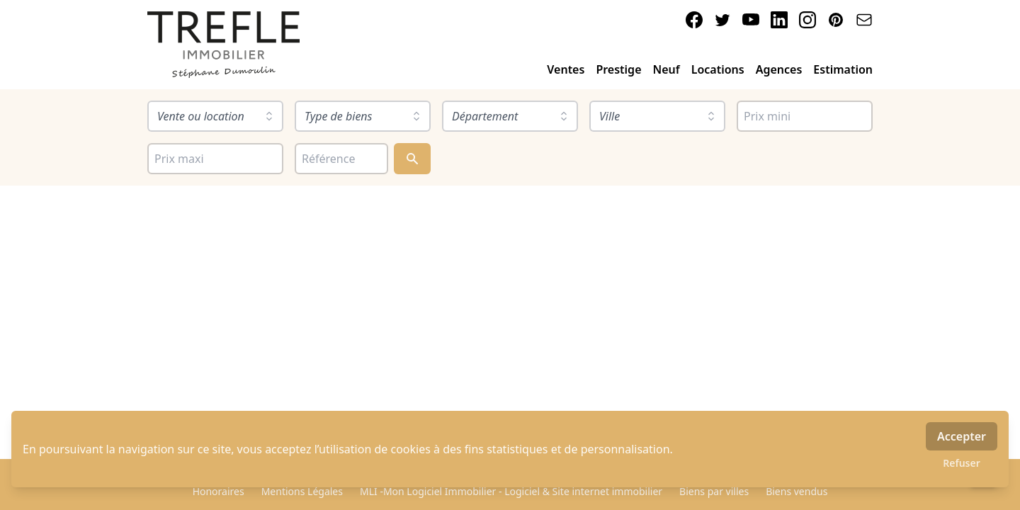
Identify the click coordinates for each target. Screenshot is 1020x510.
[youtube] (750, 19)
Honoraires (218, 491)
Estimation (843, 69)
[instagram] (807, 19)
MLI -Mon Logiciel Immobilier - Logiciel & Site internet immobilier (511, 491)
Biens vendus (796, 491)
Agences (779, 69)
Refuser (961, 463)
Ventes (565, 69)
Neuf (666, 69)
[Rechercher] (412, 158)
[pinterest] (835, 19)
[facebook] (694, 19)
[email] (864, 19)
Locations (717, 69)
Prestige (618, 69)
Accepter (961, 436)
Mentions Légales (302, 491)
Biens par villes (714, 491)
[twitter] (722, 19)
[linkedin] (779, 19)
